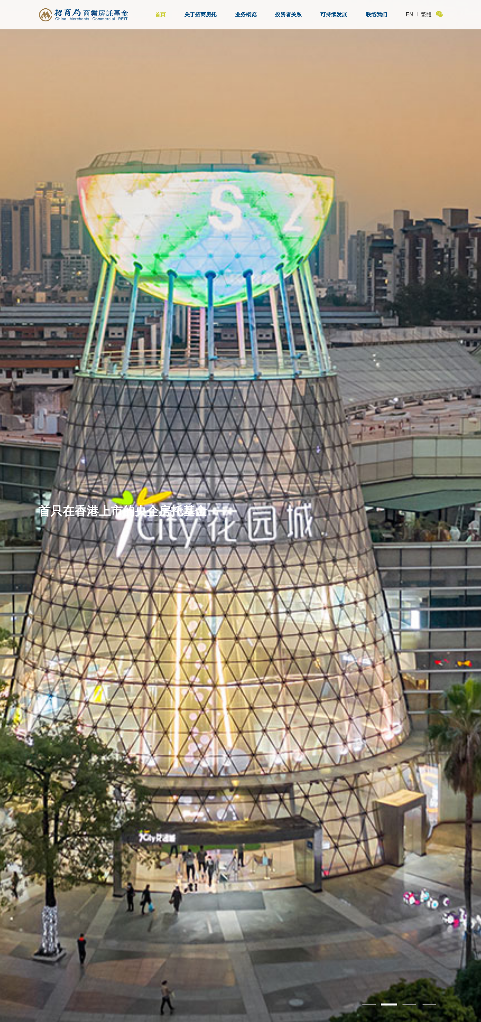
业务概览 (246, 14)
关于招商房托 (200, 14)
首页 (160, 14)
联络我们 (376, 14)
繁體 (426, 14)
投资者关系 (288, 14)
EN (409, 14)
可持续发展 (333, 14)
